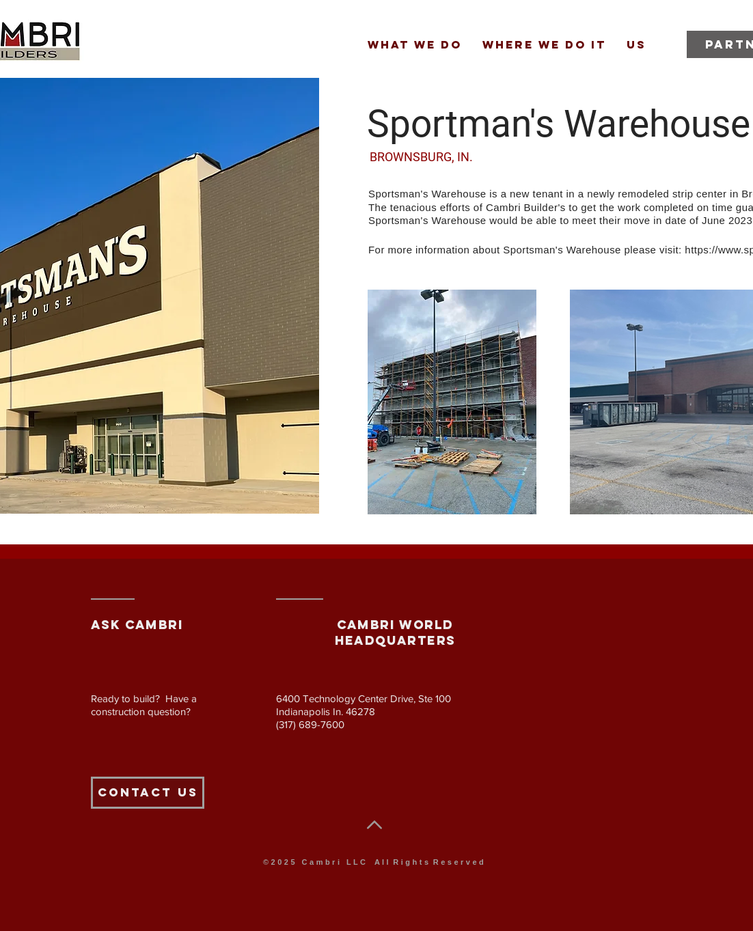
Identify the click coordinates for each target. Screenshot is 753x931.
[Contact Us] (147, 793)
